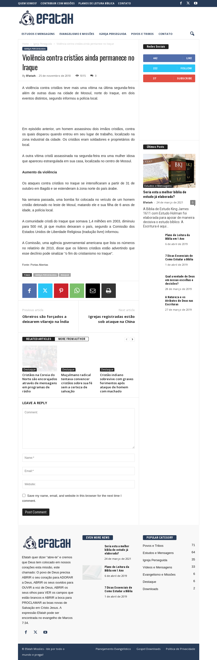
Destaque (29, 369)
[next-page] (132, 339)
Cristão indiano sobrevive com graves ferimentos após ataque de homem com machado (116, 383)
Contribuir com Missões (58, 3)
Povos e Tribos (142, 34)
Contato (124, 3)
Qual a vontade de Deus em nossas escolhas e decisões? (180, 280)
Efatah (31, 75)
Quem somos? (27, 3)
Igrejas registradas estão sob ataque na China (111, 319)
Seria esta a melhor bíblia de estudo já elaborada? (164, 194)
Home (25, 43)
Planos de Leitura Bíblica (96, 3)
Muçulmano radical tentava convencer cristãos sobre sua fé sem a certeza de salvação (76, 383)
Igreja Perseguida (112, 34)
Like (189, 58)
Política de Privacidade (180, 649)
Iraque (65, 275)
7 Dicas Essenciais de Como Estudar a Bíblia (179, 257)
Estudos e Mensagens (38, 34)
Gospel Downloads (148, 649)
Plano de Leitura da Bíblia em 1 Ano (177, 236)
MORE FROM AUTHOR (71, 339)
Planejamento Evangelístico (113, 649)
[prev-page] (126, 339)
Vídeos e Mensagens (157, 567)
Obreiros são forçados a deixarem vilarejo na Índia (45, 319)
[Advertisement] (138, 18)
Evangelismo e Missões (76, 34)
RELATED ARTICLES (38, 339)
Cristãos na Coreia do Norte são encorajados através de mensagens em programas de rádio (39, 383)
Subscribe (184, 78)
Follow (186, 68)
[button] (192, 34)
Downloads (150, 589)
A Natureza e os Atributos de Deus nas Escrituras (179, 300)
